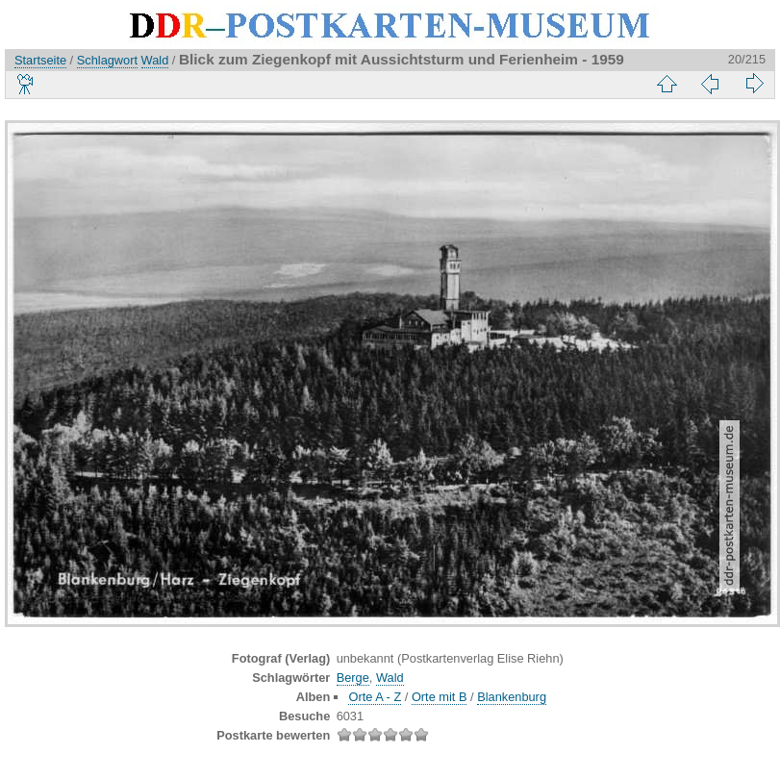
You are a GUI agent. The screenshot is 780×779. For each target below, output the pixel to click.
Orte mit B (439, 697)
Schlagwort (107, 60)
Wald (155, 60)
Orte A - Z (374, 697)
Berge (353, 677)
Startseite (40, 60)
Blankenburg (511, 697)
